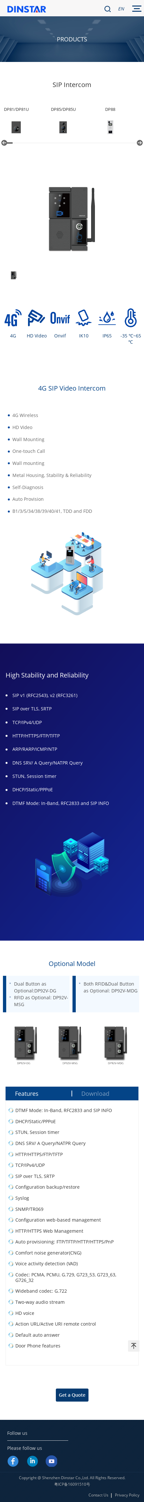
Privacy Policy (127, 1495)
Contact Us (98, 1495)
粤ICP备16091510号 (72, 1484)
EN (121, 9)
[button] (4, 143)
